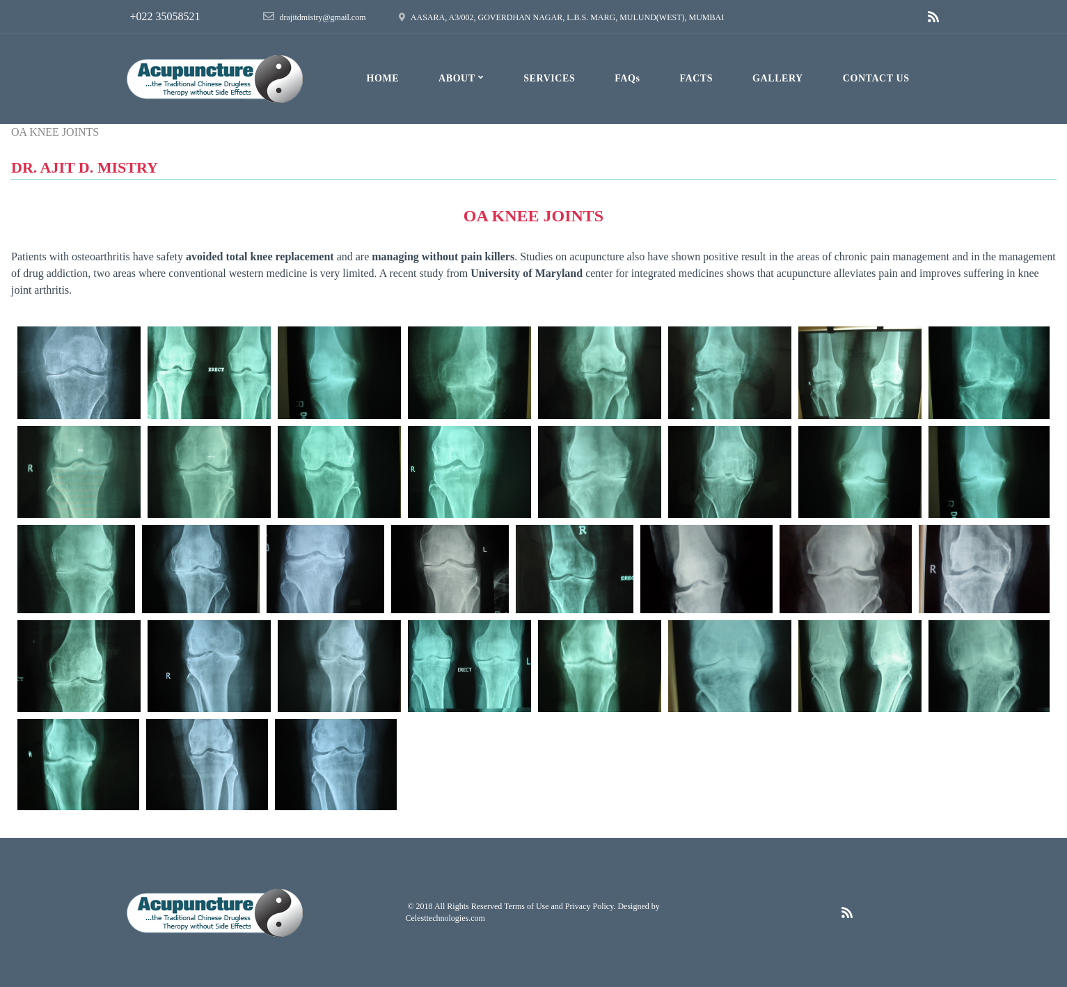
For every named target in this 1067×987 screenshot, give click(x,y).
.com (476, 918)
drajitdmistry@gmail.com (323, 17)
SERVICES (549, 78)
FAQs (627, 78)
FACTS (696, 78)
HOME (382, 78)
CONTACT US (876, 78)
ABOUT (461, 77)
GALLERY (777, 78)
